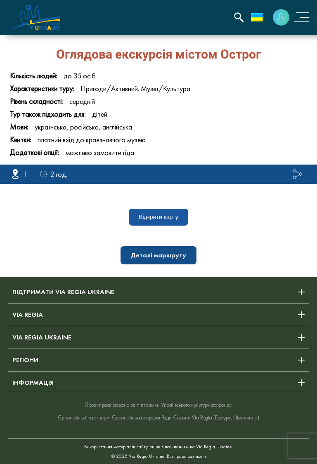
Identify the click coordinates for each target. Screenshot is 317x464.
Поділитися (298, 174)
